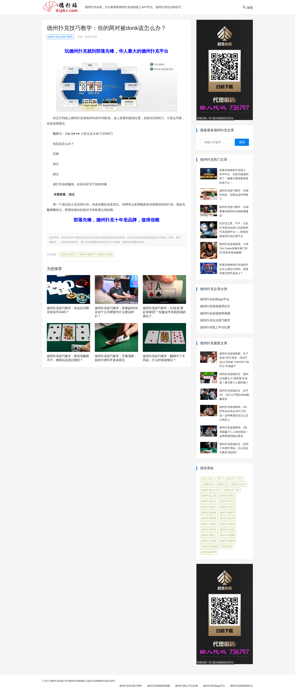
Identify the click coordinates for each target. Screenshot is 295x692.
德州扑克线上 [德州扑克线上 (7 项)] (208, 535)
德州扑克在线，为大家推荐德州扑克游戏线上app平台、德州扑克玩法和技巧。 (134, 7)
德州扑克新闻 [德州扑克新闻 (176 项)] (208, 518)
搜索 (242, 142)
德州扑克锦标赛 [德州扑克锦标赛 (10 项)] (210, 546)
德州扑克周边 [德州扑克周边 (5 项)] (227, 495)
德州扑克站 (91, 36)
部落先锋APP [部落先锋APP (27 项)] (208, 552)
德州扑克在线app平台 (214, 299)
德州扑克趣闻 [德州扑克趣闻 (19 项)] (227, 540)
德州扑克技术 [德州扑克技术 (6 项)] (227, 507)
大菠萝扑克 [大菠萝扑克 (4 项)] (207, 484)
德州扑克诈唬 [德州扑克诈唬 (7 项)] (208, 540)
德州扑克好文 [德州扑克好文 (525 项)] (208, 501)
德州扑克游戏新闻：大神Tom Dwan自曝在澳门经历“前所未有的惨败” (233, 248)
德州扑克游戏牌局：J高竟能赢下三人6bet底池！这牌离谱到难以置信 (233, 431)
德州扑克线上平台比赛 (215, 327)
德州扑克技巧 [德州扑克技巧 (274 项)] (208, 507)
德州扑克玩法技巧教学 (60, 36)
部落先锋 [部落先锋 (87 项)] (227, 546)
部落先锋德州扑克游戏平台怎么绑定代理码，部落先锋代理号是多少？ (233, 269)
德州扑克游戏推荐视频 (215, 313)
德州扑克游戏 (105, 254)
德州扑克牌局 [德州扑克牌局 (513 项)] (208, 529)
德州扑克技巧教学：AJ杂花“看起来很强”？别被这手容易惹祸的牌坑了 (164, 312)
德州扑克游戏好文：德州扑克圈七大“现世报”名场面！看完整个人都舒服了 (233, 378)
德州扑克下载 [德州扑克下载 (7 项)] (231, 490)
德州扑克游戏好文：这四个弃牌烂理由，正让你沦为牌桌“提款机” (233, 448)
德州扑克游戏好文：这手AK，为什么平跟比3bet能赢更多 (234, 395)
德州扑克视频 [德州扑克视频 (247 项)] (227, 535)
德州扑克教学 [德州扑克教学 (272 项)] (227, 512)
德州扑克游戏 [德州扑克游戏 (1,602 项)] (227, 523)
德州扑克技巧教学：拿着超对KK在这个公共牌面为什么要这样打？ (116, 312)
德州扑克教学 (86, 254)
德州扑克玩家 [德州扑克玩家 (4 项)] (227, 529)
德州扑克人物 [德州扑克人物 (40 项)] (208, 495)
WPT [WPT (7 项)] (219, 478)
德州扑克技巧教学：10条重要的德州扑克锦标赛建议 (234, 211)
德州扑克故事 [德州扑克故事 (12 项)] (208, 512)
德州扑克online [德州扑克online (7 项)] (210, 490)
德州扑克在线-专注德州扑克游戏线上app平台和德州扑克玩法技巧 (83, 681)
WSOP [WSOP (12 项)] (230, 478)
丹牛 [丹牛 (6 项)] (240, 478)
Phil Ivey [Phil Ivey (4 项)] (207, 478)
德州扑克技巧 (68, 254)
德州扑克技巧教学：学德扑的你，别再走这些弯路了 (233, 195)
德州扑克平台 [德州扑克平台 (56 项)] (227, 501)
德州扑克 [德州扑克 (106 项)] (222, 484)
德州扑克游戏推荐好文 (215, 306)
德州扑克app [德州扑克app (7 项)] (238, 484)
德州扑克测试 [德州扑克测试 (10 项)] (208, 523)
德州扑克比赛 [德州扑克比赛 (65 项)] (227, 518)
